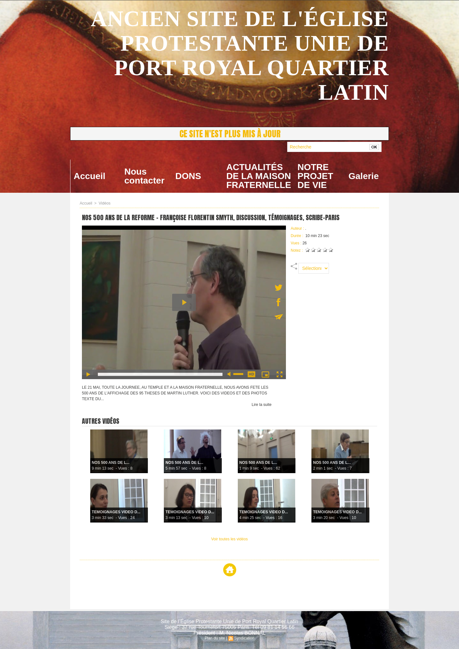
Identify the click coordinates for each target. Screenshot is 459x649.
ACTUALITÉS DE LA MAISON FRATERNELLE (258, 176)
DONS (188, 176)
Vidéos (104, 203)
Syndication (244, 638)
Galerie (363, 176)
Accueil (90, 176)
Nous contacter (144, 176)
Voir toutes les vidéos (229, 539)
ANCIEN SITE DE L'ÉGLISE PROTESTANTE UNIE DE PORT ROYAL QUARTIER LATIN (240, 55)
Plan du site (215, 638)
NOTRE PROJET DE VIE (315, 176)
